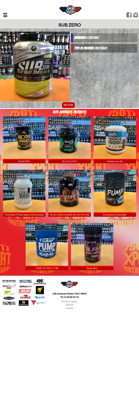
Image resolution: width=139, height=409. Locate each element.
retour (68, 105)
